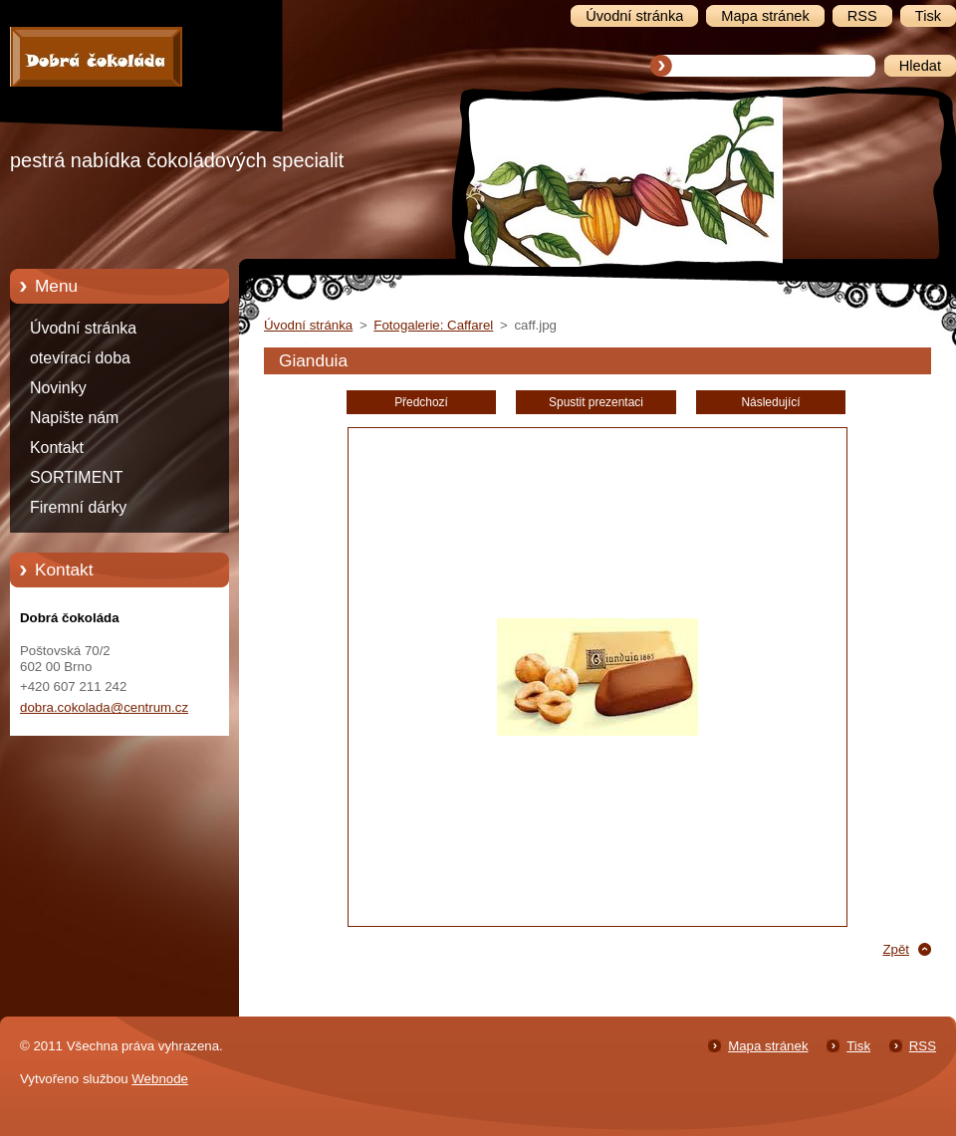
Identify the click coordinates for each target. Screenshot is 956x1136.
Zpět (895, 949)
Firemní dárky (78, 507)
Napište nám (74, 417)
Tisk (858, 1045)
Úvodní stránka (83, 328)
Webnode (159, 1078)
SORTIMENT (76, 477)
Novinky (58, 387)
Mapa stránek (768, 1045)
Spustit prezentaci (596, 402)
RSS (922, 1045)
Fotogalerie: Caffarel (433, 325)
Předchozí (421, 402)
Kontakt (57, 447)
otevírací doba (80, 357)
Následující (770, 402)
